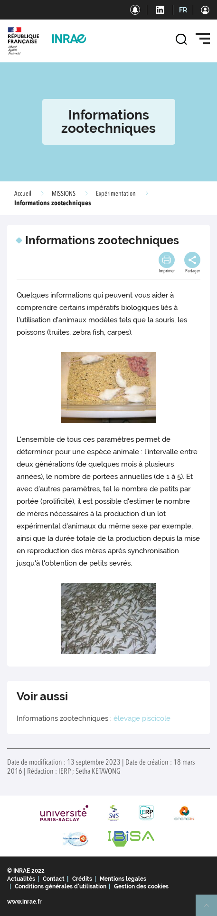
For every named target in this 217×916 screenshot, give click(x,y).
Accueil (22, 193)
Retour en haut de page (210, 909)
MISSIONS (63, 193)
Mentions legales (123, 879)
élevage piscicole (141, 718)
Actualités (21, 879)
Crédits (82, 879)
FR (183, 10)
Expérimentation (116, 193)
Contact (54, 879)
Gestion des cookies (141, 886)
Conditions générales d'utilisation (60, 886)
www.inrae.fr (24, 901)
